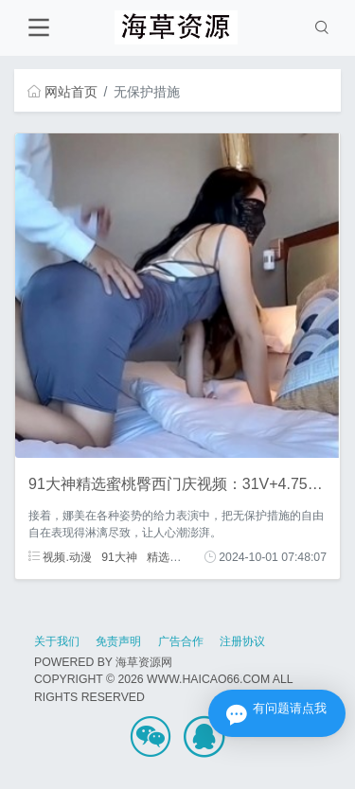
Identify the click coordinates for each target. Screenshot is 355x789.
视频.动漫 (60, 557)
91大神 (119, 557)
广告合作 (181, 641)
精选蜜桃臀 (175, 557)
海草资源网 (143, 662)
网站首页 (62, 91)
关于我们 (57, 641)
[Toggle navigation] (38, 27)
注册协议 (242, 641)
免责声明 (118, 641)
